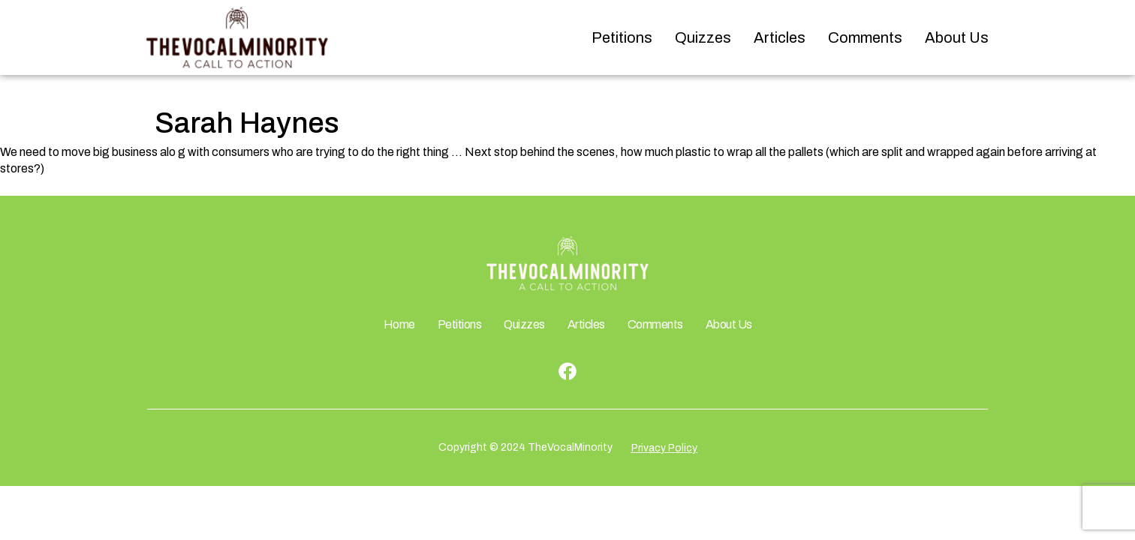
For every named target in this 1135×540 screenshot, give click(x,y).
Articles (779, 37)
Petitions (622, 37)
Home (399, 324)
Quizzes (703, 37)
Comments (865, 37)
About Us (957, 37)
